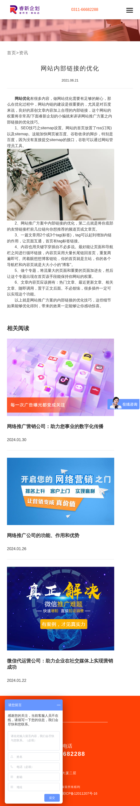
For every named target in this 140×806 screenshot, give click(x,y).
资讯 (23, 52)
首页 (11, 52)
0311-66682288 (84, 9)
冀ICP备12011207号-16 (79, 793)
